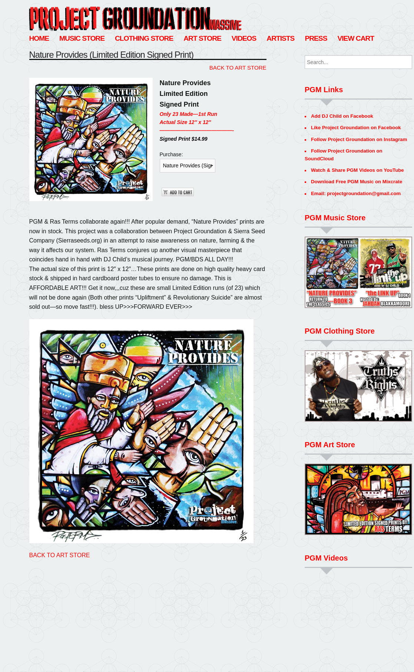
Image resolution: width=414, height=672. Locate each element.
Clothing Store (144, 38)
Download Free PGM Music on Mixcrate (356, 181)
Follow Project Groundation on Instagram (359, 139)
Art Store (202, 38)
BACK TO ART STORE (237, 67)
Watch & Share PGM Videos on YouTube (357, 170)
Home (39, 38)
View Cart (355, 38)
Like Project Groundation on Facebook (356, 127)
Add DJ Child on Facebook (342, 116)
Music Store (82, 38)
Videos (244, 38)
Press (316, 38)
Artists (280, 38)
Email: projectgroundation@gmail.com (356, 193)
